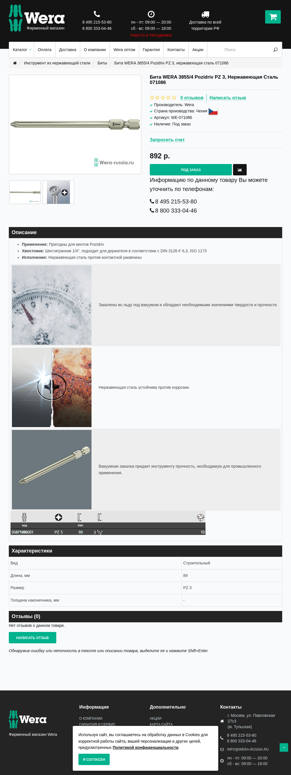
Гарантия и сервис (97, 724)
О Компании (90, 719)
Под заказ (191, 170)
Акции (155, 719)
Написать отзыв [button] (32, 638)
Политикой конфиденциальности (145, 747)
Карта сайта (161, 724)
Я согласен (94, 760)
